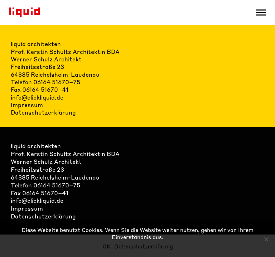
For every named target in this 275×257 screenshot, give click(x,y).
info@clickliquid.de (37, 97)
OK (106, 246)
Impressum (27, 105)
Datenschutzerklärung (43, 112)
